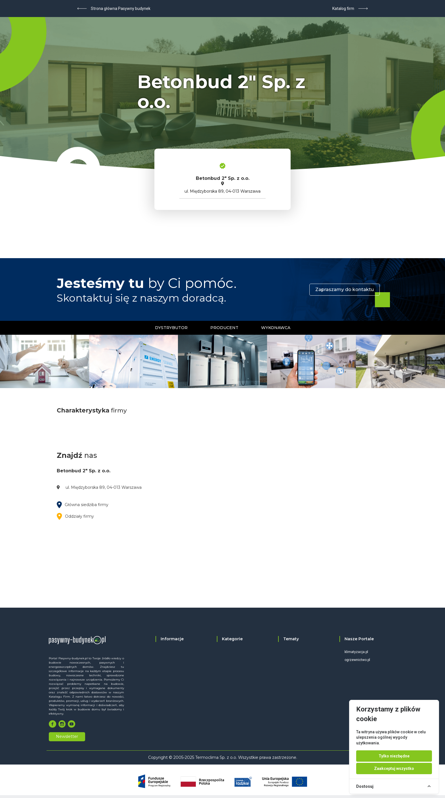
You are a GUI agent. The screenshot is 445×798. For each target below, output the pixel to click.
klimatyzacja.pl (356, 652)
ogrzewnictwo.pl (357, 660)
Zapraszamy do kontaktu (344, 289)
